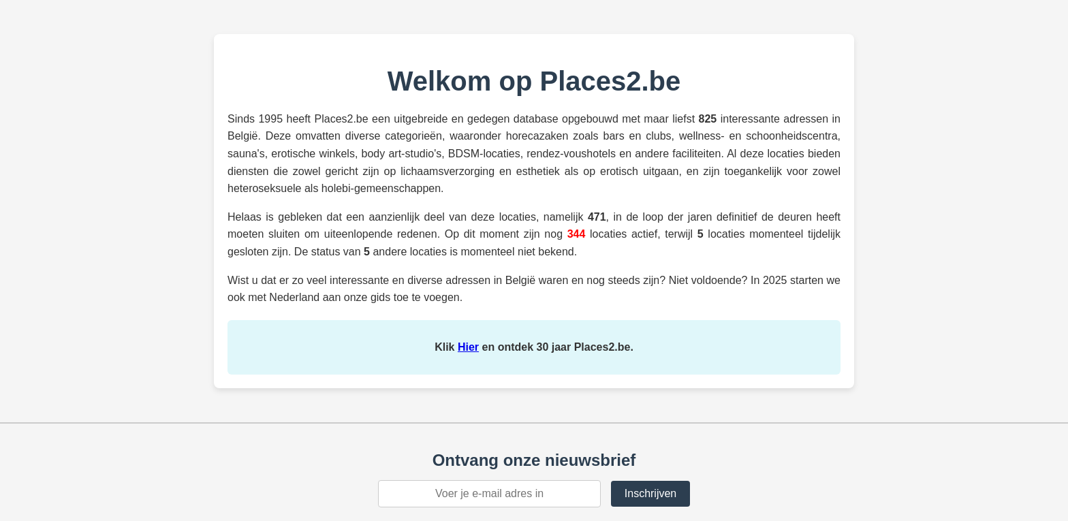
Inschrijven (650, 493)
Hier (468, 347)
